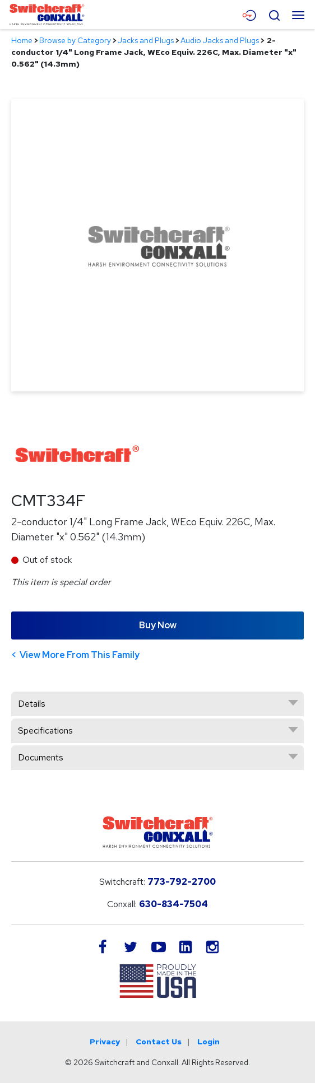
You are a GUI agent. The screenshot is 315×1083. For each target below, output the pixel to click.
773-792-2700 (181, 882)
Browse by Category (75, 40)
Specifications (45, 730)
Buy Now (158, 625)
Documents (40, 757)
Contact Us (159, 1042)
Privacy (105, 1042)
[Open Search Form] (274, 14)
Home (22, 40)
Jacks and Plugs (146, 40)
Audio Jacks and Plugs (219, 40)
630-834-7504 (173, 904)
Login (208, 1042)
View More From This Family (80, 655)
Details (31, 703)
